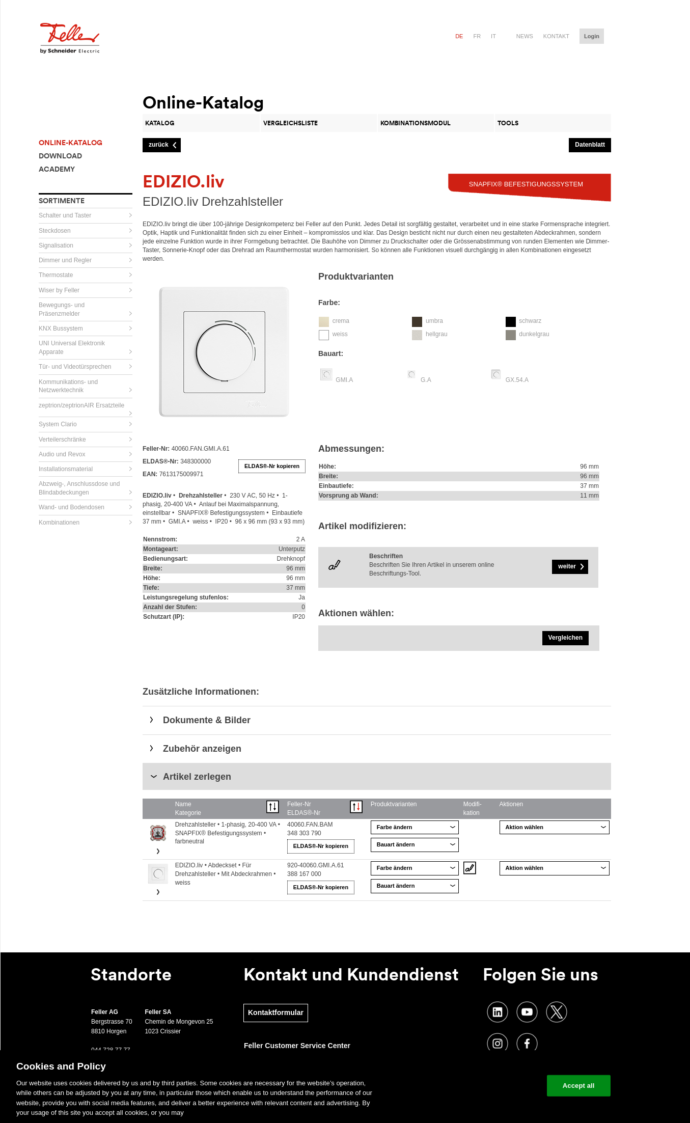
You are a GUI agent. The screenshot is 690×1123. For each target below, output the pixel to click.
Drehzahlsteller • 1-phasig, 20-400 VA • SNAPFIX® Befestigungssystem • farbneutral (227, 833)
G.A (426, 380)
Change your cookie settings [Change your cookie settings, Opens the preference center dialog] (492, 1085)
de (459, 36)
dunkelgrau (534, 334)
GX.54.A (517, 380)
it (493, 36)
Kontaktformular (275, 1012)
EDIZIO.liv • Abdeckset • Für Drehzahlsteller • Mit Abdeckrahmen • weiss (225, 874)
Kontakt (556, 36)
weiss (340, 334)
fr (477, 36)
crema (341, 320)
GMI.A (344, 380)
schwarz (530, 320)
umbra (434, 320)
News (524, 36)
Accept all (579, 1085)
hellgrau (437, 334)
